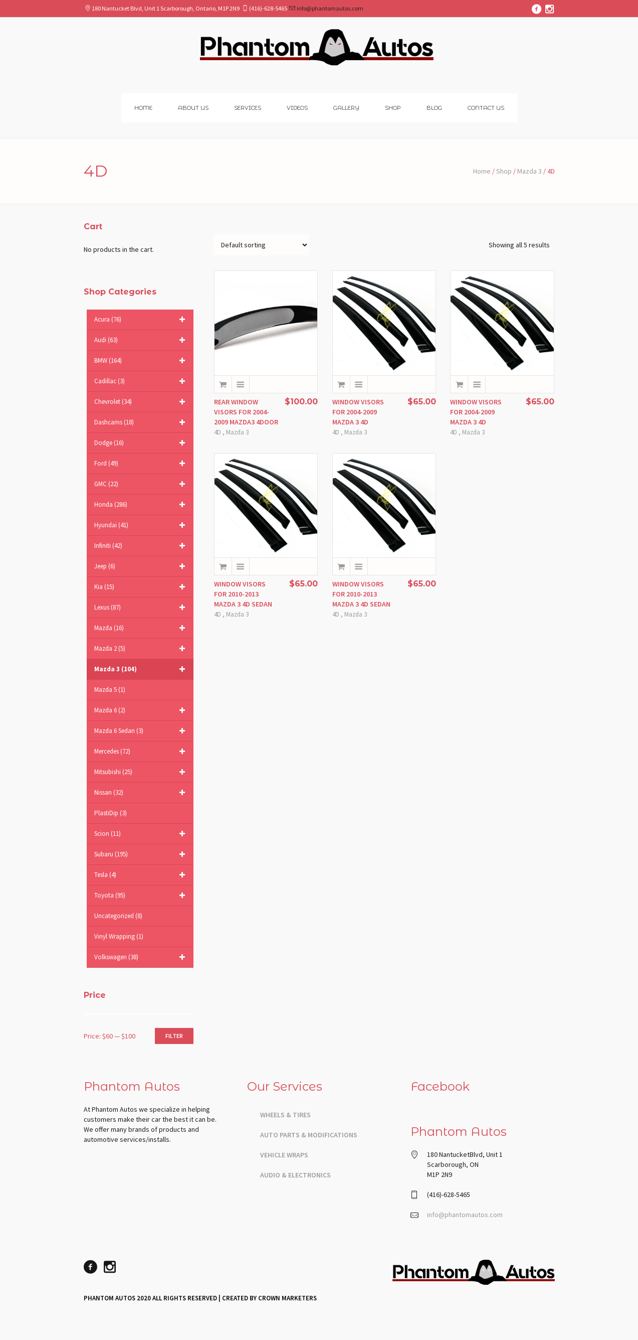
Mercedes (141, 752)
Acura (141, 320)
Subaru (141, 854)
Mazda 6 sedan (141, 731)
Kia (141, 587)
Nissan (141, 793)
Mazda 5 (109, 689)
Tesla (141, 875)
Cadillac (141, 381)
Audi (141, 340)
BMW (141, 361)
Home (482, 171)
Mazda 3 (529, 171)
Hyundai (141, 525)
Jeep (141, 566)
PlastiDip (110, 813)
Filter (174, 1035)
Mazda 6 (141, 710)
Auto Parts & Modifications (308, 1134)
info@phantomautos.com (330, 8)
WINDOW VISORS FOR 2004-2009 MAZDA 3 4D (358, 411)
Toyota (141, 895)
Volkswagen (141, 957)
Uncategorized (118, 916)
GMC (141, 484)
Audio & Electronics (295, 1174)
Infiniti (141, 546)
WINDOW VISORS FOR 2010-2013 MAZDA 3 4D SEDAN (243, 594)
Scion (141, 834)
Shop (504, 171)
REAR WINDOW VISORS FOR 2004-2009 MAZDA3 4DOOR (246, 411)
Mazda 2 (141, 649)
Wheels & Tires (285, 1114)
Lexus (141, 608)
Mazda (141, 628)
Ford (141, 464)
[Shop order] (261, 244)
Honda (141, 505)
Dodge (141, 443)
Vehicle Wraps (284, 1154)
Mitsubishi (141, 772)
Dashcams (141, 422)
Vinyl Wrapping (118, 936)
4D (217, 432)
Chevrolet (141, 402)
